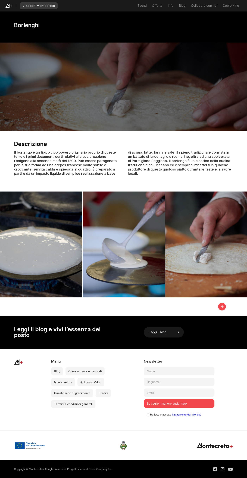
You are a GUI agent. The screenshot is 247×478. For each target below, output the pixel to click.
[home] (12, 5)
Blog (182, 5)
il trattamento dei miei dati (186, 414)
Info (171, 5)
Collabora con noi (204, 5)
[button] (222, 306)
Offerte (157, 5)
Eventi (142, 5)
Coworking (231, 5)
